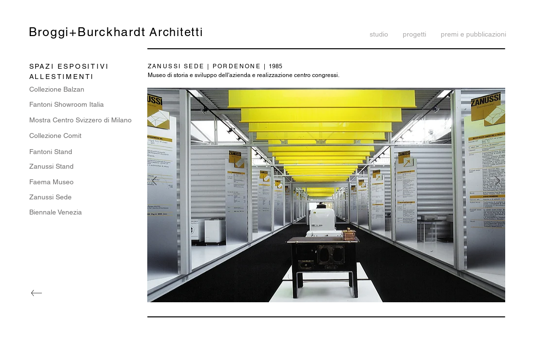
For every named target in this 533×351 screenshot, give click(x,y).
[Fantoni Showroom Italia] (66, 105)
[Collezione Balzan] (83, 89)
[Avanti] (497, 181)
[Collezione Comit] (83, 136)
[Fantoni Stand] (83, 152)
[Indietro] (154, 181)
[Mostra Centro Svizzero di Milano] (83, 120)
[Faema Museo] (83, 182)
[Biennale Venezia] (83, 212)
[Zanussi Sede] (83, 197)
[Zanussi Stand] (83, 166)
